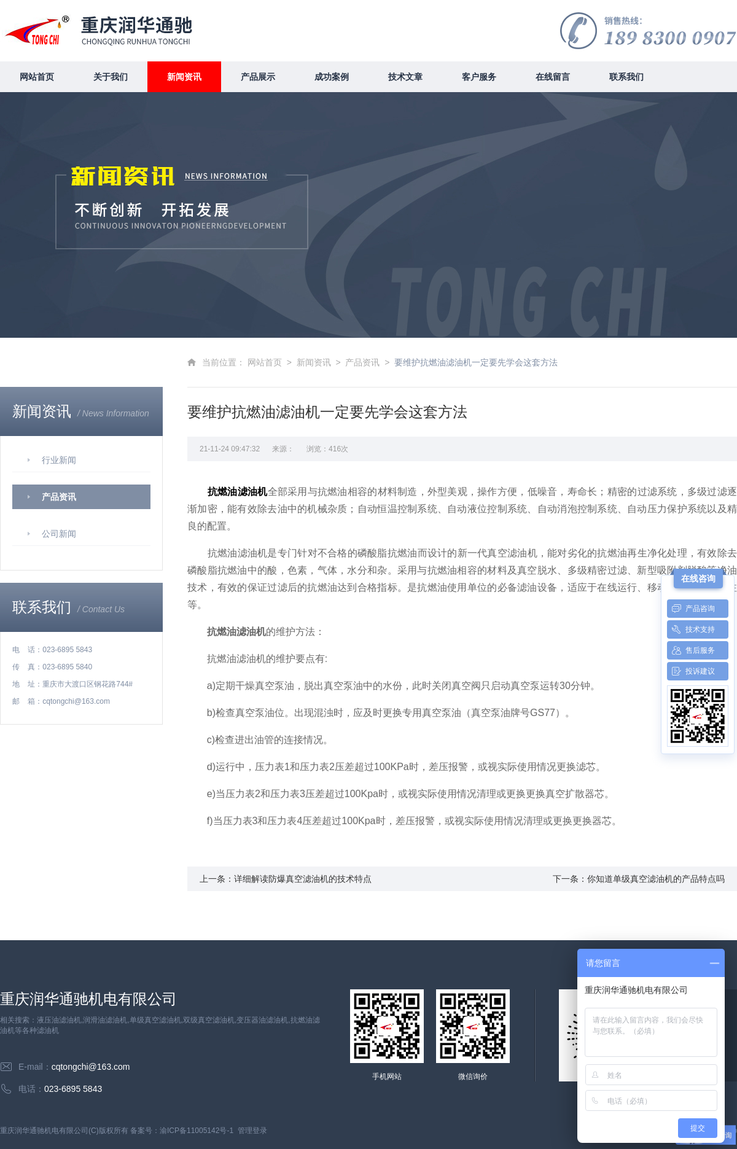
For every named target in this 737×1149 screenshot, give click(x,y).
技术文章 (405, 77)
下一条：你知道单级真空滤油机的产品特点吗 (639, 879)
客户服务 (479, 77)
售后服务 (691, 650)
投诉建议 (691, 671)
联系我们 (626, 77)
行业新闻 (59, 460)
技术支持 (691, 629)
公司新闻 (59, 534)
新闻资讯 (184, 77)
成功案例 (331, 77)
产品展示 (258, 77)
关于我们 (110, 77)
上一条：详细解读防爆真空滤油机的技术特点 (286, 879)
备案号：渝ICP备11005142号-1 (181, 1130)
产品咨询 (691, 608)
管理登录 (252, 1130)
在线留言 (553, 77)
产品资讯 (59, 497)
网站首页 (37, 77)
